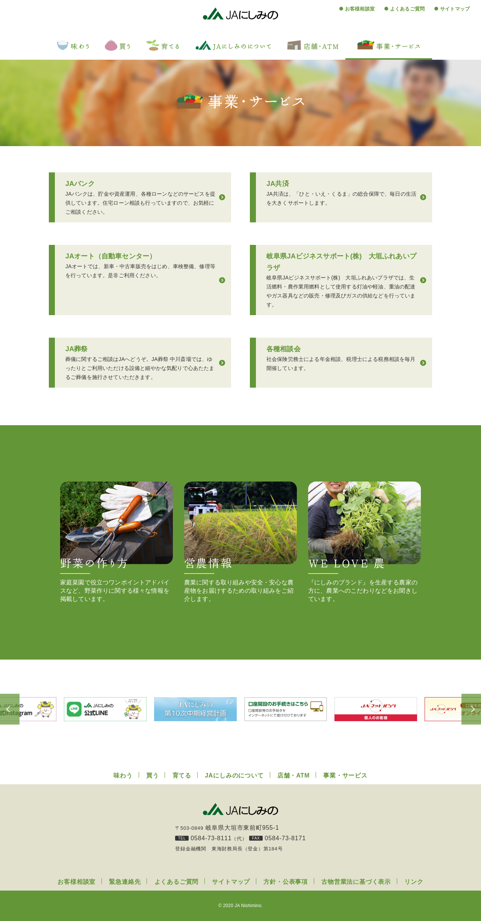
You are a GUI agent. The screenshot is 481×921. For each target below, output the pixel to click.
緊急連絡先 (125, 882)
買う (152, 775)
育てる (181, 775)
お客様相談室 (360, 9)
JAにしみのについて (234, 775)
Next (462, 709)
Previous (19, 709)
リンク (413, 882)
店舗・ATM (293, 775)
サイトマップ (455, 9)
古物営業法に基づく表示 (356, 882)
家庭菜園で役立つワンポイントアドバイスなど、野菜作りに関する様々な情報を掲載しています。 (116, 542)
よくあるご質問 (407, 9)
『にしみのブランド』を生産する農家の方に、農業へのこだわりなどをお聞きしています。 (364, 542)
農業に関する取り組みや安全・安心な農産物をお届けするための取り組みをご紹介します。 (240, 542)
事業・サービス (345, 775)
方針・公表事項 (285, 882)
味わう (122, 775)
